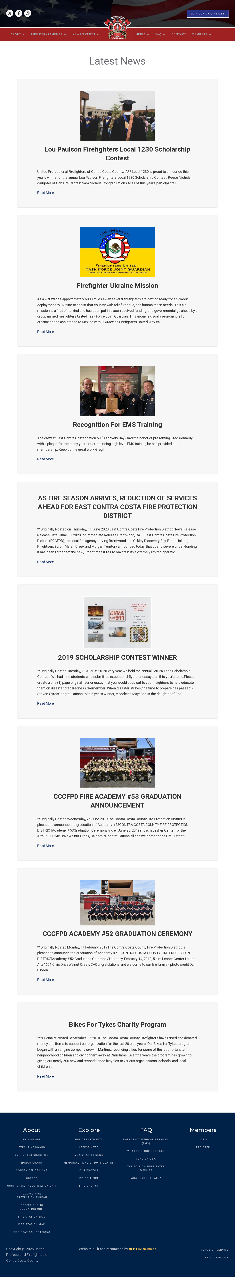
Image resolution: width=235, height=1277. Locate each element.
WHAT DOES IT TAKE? (146, 1178)
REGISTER (203, 1147)
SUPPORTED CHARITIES (32, 1155)
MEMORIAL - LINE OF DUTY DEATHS (89, 1162)
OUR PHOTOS (88, 1170)
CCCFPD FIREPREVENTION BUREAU (32, 1195)
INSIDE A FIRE (89, 1178)
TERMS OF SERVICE (215, 1249)
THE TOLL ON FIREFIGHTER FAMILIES (146, 1168)
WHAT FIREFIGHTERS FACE (146, 1151)
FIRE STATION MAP (31, 1224)
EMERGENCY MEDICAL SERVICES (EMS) (146, 1141)
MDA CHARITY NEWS (89, 1155)
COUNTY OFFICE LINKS (32, 1170)
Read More (45, 193)
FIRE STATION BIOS (31, 1216)
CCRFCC (31, 1178)
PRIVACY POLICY (217, 1257)
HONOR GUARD (31, 1162)
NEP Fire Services (142, 1249)
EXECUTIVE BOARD (32, 1147)
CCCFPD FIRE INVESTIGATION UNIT (31, 1186)
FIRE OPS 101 (89, 1186)
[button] (18, 34)
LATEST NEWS (89, 1147)
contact (178, 34)
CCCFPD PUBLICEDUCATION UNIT (32, 1207)
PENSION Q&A (146, 1159)
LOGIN (203, 1139)
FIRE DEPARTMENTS (89, 1139)
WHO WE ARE (32, 1139)
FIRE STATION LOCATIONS (31, 1232)
